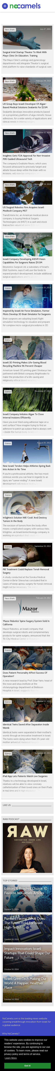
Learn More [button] (11, 1058)
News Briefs (10, 30)
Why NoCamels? (10, 1033)
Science (8, 288)
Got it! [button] (27, 1065)
